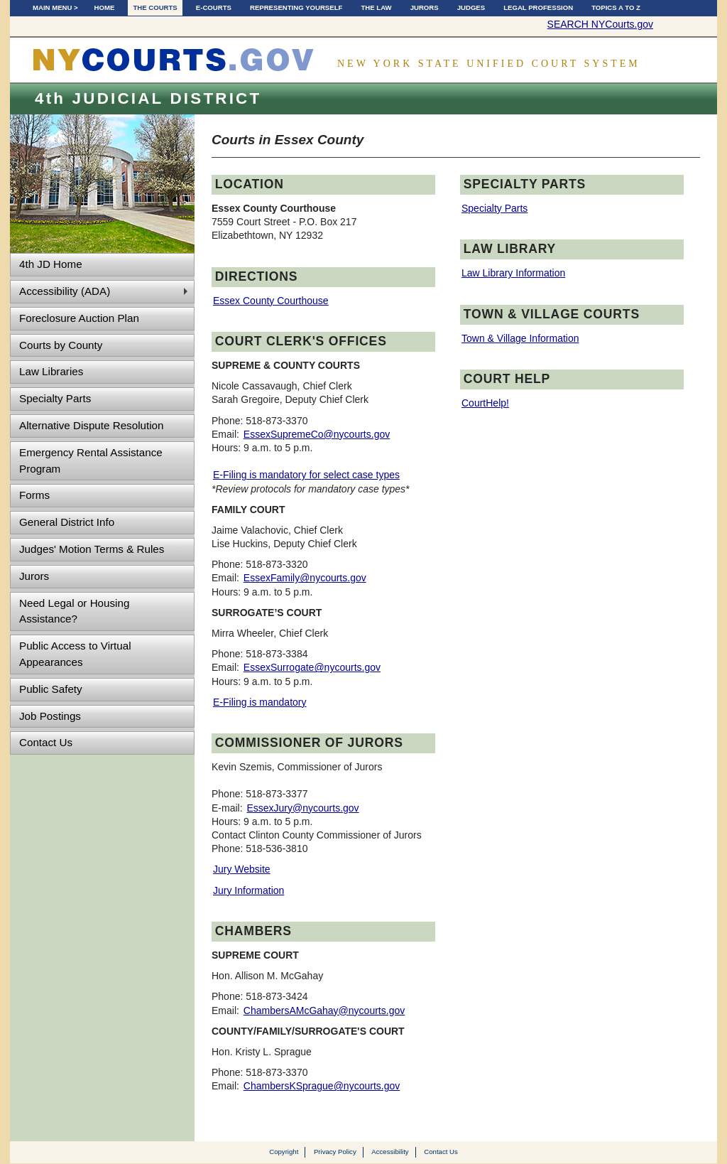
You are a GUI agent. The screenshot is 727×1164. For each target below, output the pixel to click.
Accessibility (389, 1151)
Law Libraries (51, 371)
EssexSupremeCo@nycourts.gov (317, 434)
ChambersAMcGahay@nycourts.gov (324, 1010)
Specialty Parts (55, 398)
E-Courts (213, 7)
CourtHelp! (485, 403)
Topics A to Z (615, 7)
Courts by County (60, 345)
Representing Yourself (296, 7)
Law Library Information (513, 273)
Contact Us (45, 742)
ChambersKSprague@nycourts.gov (322, 1086)
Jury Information (248, 890)
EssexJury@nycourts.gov (302, 808)
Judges (471, 7)
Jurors (424, 7)
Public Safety (50, 689)
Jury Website (241, 869)
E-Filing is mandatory (260, 702)
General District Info (66, 522)
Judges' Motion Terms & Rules (91, 549)
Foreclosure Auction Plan (79, 318)
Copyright (283, 1151)
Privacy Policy (335, 1151)
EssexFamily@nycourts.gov (305, 577)
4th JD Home (50, 264)
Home (104, 7)
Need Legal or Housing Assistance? (74, 611)
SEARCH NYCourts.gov (600, 24)
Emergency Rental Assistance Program (91, 460)
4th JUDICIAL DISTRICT (148, 98)
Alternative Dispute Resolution (91, 425)
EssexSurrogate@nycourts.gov (312, 667)
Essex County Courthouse (271, 300)
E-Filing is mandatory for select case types (306, 474)
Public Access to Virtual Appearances (75, 654)
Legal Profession (538, 7)
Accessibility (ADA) (64, 291)
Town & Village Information (520, 338)
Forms (34, 495)
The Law (376, 7)
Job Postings (50, 716)
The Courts (155, 7)
